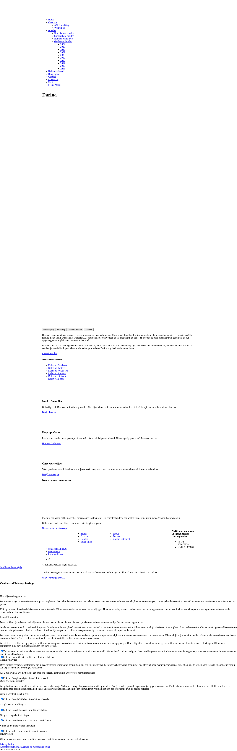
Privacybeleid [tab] (6, 734)
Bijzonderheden (75, 330)
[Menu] (54, 85)
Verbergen (53, 577)
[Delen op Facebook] (57, 365)
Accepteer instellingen (11, 747)
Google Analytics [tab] (8, 659)
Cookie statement (121, 539)
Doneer (116, 536)
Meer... (61, 577)
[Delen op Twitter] (56, 368)
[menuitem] (121, 19)
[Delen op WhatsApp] (58, 370)
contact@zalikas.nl (57, 548)
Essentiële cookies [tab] (9, 617)
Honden (84, 539)
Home (83, 533)
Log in (116, 533)
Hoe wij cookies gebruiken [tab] (13, 596)
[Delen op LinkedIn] (57, 376)
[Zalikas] (65, 14)
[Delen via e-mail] (56, 379)
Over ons (85, 536)
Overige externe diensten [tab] (12, 681)
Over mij (61, 330)
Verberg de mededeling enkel (36, 747)
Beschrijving (48, 330)
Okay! (45, 577)
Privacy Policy (7, 744)
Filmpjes (88, 330)
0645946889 (54, 551)
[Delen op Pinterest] (57, 373)
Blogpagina (86, 541)
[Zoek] (50, 82)
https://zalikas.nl (56, 554)
